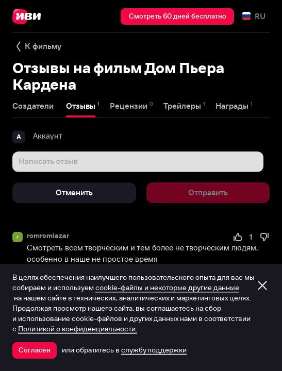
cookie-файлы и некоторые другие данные (167, 287)
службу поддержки (154, 350)
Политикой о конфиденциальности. (77, 329)
